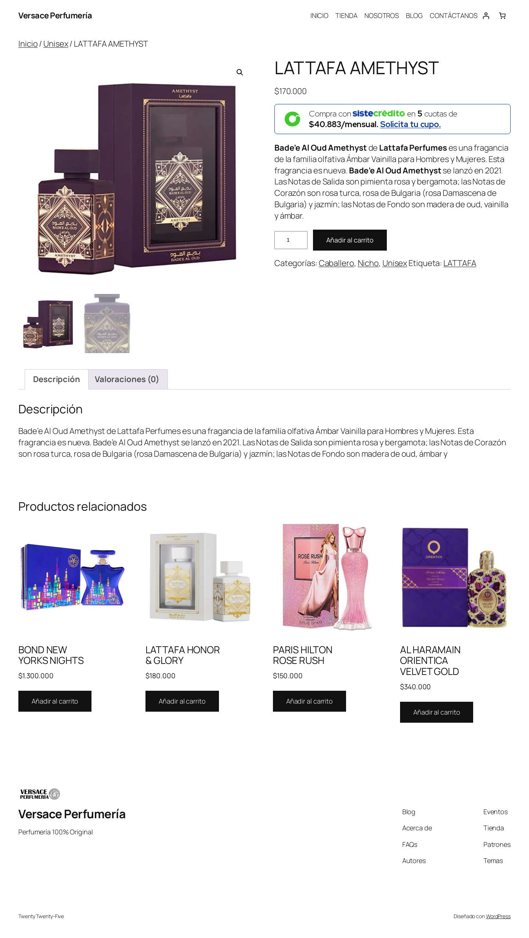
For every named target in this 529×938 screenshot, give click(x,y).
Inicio (27, 43)
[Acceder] (486, 15)
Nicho (368, 263)
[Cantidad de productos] (290, 240)
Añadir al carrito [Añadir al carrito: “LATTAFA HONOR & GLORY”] (182, 701)
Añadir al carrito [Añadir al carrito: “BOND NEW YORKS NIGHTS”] (55, 701)
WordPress (498, 916)
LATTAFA (459, 263)
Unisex (55, 43)
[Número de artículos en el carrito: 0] (502, 15)
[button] (239, 72)
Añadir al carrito (350, 240)
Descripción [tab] (56, 379)
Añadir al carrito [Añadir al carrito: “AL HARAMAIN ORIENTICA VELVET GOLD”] (436, 712)
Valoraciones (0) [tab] (127, 379)
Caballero (336, 263)
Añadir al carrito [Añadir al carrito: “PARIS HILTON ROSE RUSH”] (309, 701)
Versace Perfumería (55, 15)
